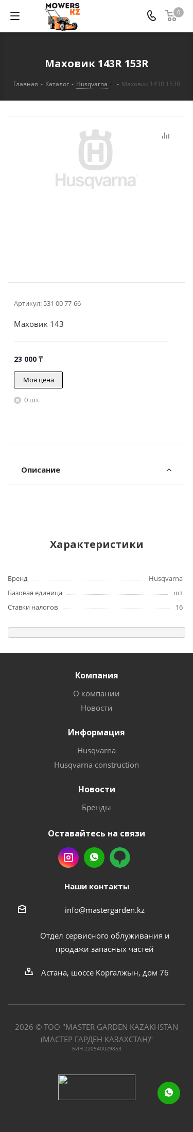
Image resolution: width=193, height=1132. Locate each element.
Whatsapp (94, 857)
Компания (96, 675)
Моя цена (38, 379)
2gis (120, 857)
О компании (96, 693)
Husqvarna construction (96, 764)
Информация (96, 732)
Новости (97, 707)
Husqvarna (96, 750)
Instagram (68, 857)
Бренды (96, 807)
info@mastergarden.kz (105, 910)
